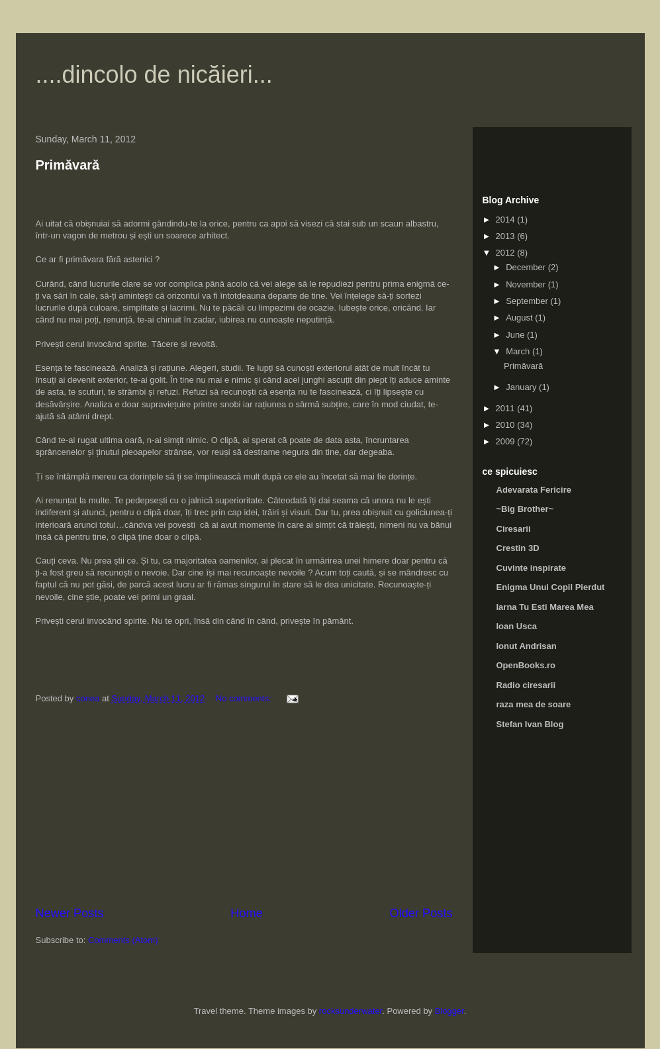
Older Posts (420, 913)
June (516, 335)
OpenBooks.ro (526, 665)
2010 (507, 425)
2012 (507, 253)
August (520, 318)
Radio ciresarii (526, 685)
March (519, 351)
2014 (507, 220)
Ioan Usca (516, 626)
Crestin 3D (518, 548)
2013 (507, 236)
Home (246, 913)
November (527, 284)
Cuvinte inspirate (531, 568)
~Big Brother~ (525, 509)
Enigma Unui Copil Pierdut (550, 587)
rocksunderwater (350, 1011)
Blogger (449, 1011)
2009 (507, 441)
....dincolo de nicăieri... (154, 74)
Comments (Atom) (123, 940)
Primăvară (68, 165)
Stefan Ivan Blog (530, 724)
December (527, 267)
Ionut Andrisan (526, 646)
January (522, 387)
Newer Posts (70, 913)
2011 (507, 408)
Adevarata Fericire (533, 490)
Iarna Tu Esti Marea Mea (545, 607)
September (528, 301)
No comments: (244, 698)
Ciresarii (513, 529)
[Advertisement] (244, 805)
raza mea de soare (533, 704)
